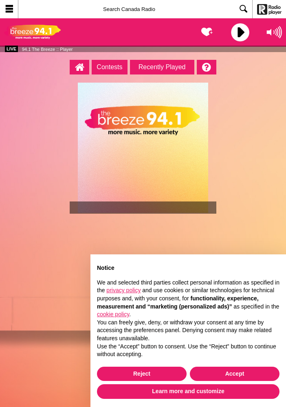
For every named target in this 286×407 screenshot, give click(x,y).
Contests (109, 66)
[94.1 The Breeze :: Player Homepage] (79, 67)
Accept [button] (234, 373)
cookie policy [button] (113, 314)
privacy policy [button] (123, 290)
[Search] (135, 9)
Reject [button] (141, 373)
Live (11, 48)
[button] (9, 9)
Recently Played (162, 66)
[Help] (206, 67)
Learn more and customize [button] (188, 391)
